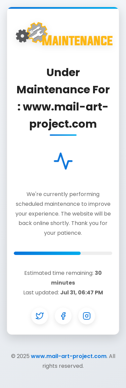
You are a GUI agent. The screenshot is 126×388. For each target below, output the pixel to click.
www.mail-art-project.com (69, 356)
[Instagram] (86, 316)
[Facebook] (63, 316)
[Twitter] (39, 316)
